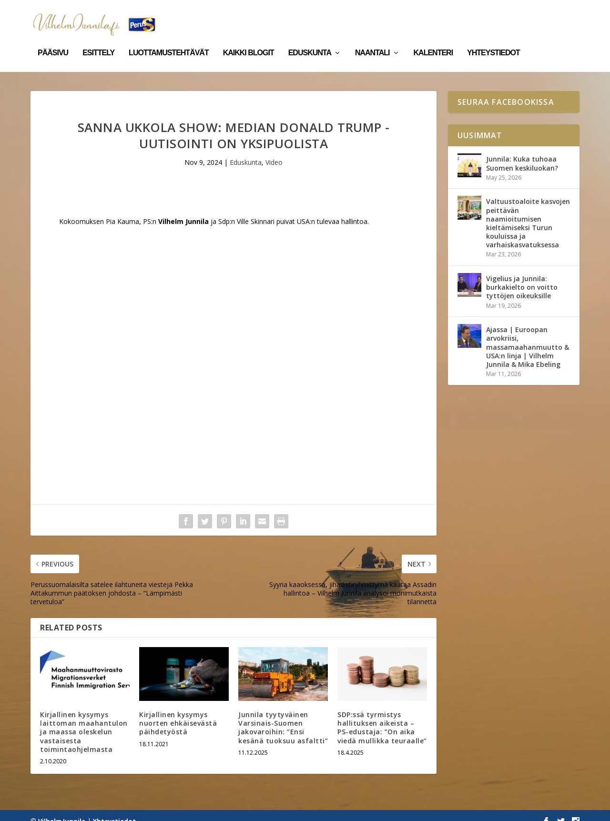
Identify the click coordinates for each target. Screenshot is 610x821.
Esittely (98, 42)
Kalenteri (433, 42)
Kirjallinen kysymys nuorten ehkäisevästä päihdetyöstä (178, 712)
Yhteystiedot (493, 42)
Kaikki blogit (248, 42)
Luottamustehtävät (169, 42)
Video (274, 151)
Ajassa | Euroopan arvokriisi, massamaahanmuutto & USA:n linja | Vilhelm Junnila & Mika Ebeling (527, 336)
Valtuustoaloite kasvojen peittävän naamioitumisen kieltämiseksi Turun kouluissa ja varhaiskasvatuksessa (528, 212)
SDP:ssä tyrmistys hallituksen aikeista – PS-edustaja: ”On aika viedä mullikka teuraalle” (382, 716)
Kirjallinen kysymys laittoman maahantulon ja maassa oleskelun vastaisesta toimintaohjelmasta (84, 721)
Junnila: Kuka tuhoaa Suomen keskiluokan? (522, 152)
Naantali (372, 42)
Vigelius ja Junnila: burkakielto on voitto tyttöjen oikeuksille (522, 276)
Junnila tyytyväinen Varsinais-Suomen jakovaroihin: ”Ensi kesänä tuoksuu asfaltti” (283, 716)
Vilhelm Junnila (61, 810)
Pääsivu (53, 42)
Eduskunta (309, 42)
